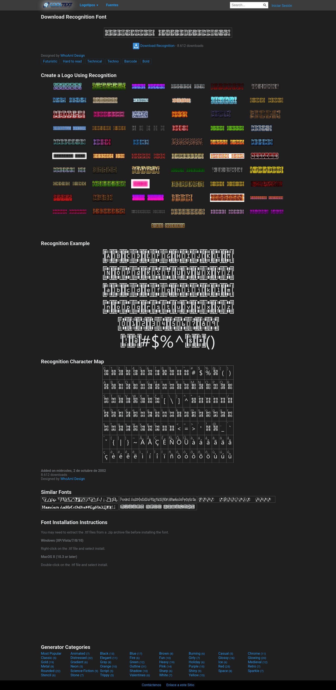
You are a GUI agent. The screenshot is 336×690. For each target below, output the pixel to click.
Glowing (257, 658)
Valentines (140, 675)
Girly (194, 658)
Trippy (107, 675)
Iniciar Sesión (282, 6)
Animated (80, 653)
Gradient (79, 662)
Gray (105, 662)
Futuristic (50, 61)
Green (137, 662)
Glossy (226, 658)
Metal (47, 666)
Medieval (258, 662)
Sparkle (256, 671)
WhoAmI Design (72, 56)
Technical (94, 61)
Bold (145, 61)
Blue (136, 653)
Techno (113, 61)
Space (225, 671)
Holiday (197, 662)
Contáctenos (151, 685)
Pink (165, 666)
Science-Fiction (84, 671)
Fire (135, 658)
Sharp (165, 671)
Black (107, 653)
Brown (166, 653)
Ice (222, 662)
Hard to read (72, 61)
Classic (48, 658)
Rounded (50, 671)
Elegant (108, 658)
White (165, 675)
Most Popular (51, 653)
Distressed (81, 658)
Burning (197, 653)
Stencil (48, 675)
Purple (196, 666)
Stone (77, 675)
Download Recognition (154, 46)
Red (224, 666)
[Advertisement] (20, 78)
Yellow (197, 675)
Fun (165, 658)
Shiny (195, 671)
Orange (108, 666)
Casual (225, 653)
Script (106, 671)
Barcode (130, 61)
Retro (254, 666)
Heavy (166, 662)
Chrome (257, 653)
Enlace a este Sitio (180, 685)
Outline (138, 666)
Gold (47, 662)
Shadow (139, 671)
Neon (76, 666)
